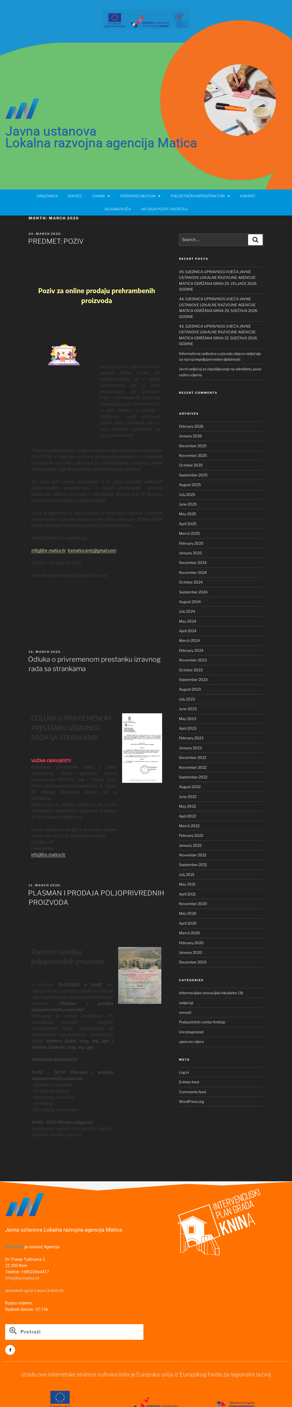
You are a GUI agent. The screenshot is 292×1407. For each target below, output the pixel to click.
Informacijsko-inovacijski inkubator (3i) (211, 993)
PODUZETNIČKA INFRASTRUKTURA (200, 196)
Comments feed (192, 1092)
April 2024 (187, 631)
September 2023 (193, 679)
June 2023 (188, 708)
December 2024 (193, 562)
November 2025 (193, 455)
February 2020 (191, 943)
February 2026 (191, 426)
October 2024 (191, 582)
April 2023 (187, 728)
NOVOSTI (75, 196)
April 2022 (187, 816)
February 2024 (191, 650)
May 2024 (187, 621)
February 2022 (191, 835)
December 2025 (193, 446)
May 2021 (187, 884)
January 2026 (190, 436)
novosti (185, 1012)
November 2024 (193, 572)
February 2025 (191, 543)
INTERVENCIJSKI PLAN (140, 196)
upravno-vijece (191, 1041)
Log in (184, 1072)
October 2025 (191, 465)
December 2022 (192, 757)
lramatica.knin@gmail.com (91, 550)
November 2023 (193, 660)
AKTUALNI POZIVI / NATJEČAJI (164, 209)
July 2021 (187, 874)
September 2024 (193, 592)
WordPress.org (191, 1101)
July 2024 (187, 611)
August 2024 (190, 601)
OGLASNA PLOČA (117, 209)
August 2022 (190, 786)
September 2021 (193, 864)
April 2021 (187, 894)
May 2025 (187, 514)
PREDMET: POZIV (56, 241)
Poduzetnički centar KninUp (202, 1022)
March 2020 (189, 933)
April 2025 (187, 523)
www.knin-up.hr (19, 1290)
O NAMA (101, 196)
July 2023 (187, 699)
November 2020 (193, 903)
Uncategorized (191, 1032)
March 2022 (189, 826)
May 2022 (187, 806)
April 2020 (188, 923)
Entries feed (189, 1082)
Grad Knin (14, 1246)
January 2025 (190, 553)
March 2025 (189, 533)
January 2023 (190, 748)
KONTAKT (247, 196)
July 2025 (187, 494)
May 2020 (187, 913)
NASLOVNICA (47, 196)
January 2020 (190, 952)
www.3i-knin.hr (50, 1290)
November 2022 (193, 767)
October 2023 (191, 670)
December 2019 (192, 962)
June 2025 (188, 504)
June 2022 (187, 796)
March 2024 (189, 640)
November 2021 (192, 855)
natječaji (186, 1002)
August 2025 (190, 484)
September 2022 (193, 777)
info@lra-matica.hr (48, 854)
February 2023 (191, 738)
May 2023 (187, 718)
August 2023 (190, 689)
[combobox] (74, 1332)
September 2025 (193, 475)
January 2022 (190, 845)
